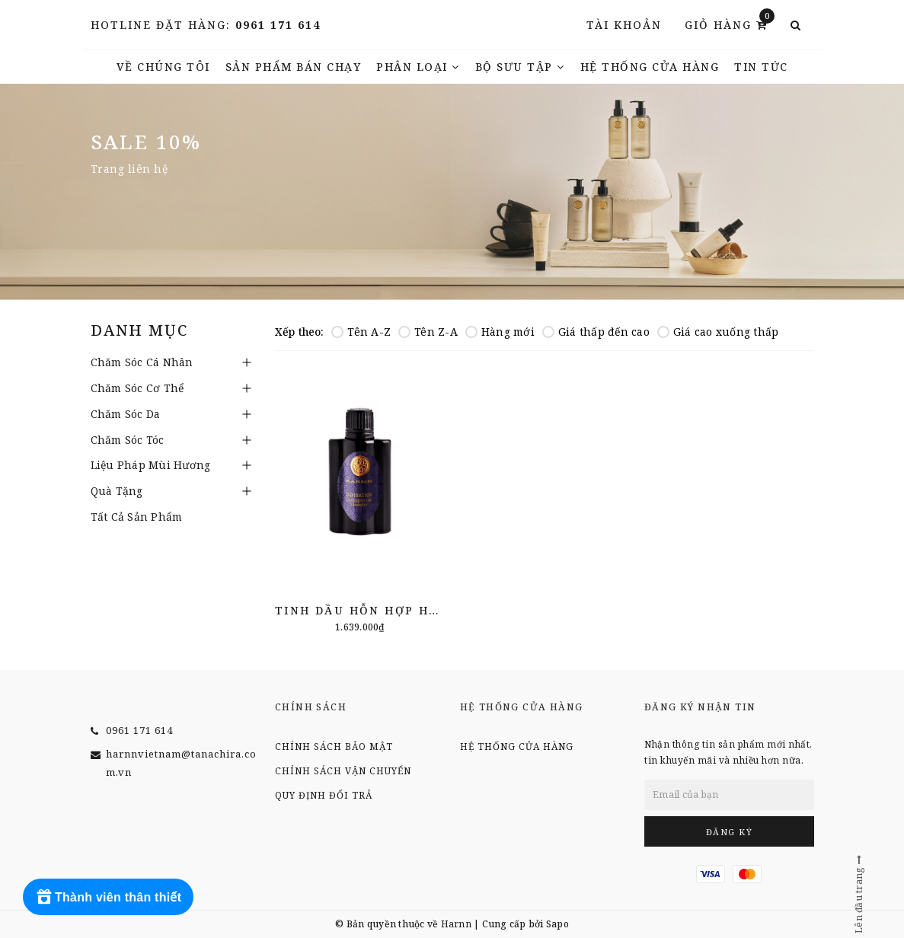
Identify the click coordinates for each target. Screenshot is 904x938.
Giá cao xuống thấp (718, 331)
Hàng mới (500, 331)
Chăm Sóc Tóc (128, 439)
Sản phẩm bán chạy (293, 66)
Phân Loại (418, 66)
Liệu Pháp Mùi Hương (151, 465)
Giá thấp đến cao (596, 331)
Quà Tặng (117, 490)
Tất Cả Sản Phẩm (137, 516)
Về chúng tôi (163, 66)
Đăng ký (729, 832)
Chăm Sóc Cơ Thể (137, 388)
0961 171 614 (278, 25)
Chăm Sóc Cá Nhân (142, 362)
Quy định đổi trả (323, 795)
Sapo (557, 923)
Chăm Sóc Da (126, 414)
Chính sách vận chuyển (343, 770)
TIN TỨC (761, 66)
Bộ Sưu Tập (520, 66)
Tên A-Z (361, 331)
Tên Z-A (428, 331)
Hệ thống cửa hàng (650, 66)
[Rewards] (108, 897)
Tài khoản (624, 25)
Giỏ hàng (730, 24)
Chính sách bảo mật (334, 746)
